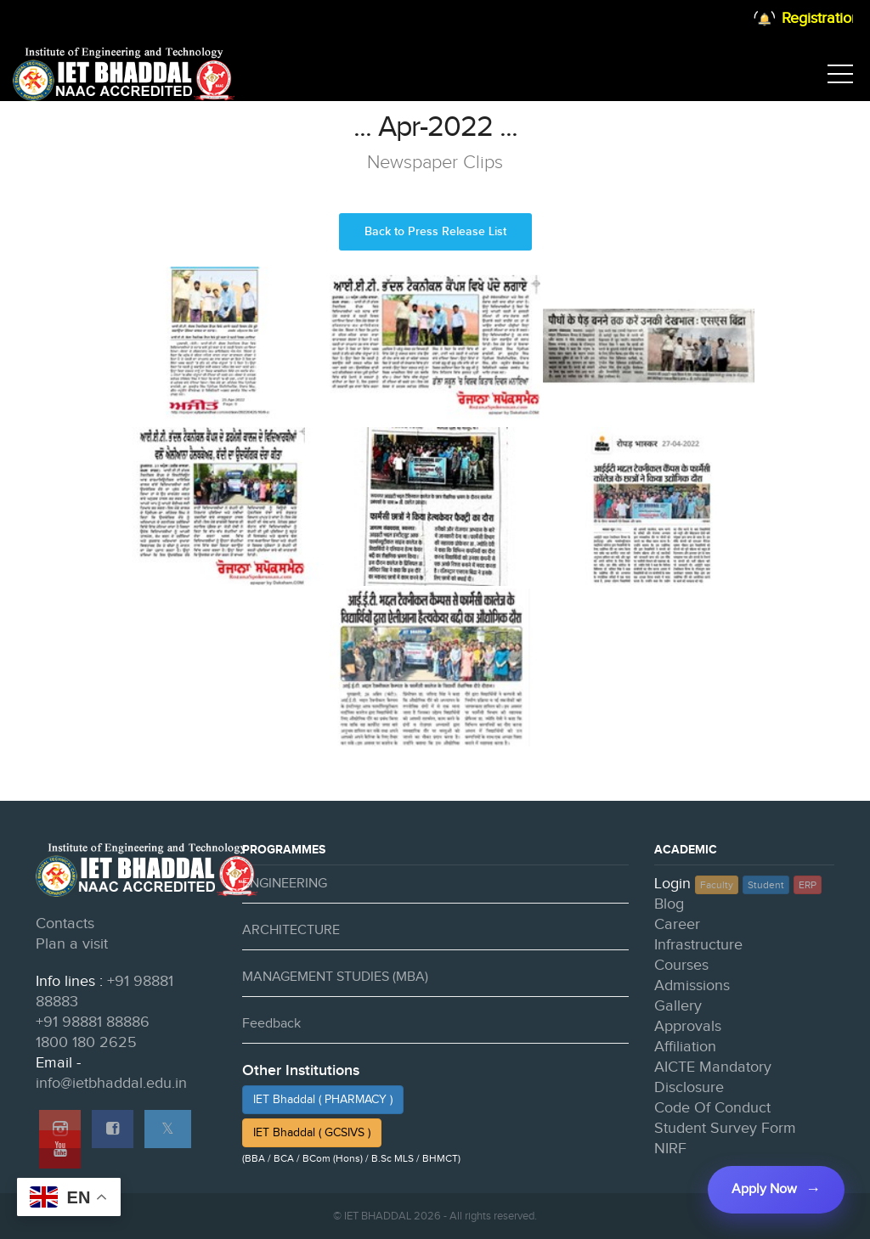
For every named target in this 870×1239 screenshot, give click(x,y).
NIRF (670, 1148)
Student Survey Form (725, 1128)
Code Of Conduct (712, 1108)
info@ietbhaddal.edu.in (111, 1083)
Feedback (271, 1024)
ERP (807, 885)
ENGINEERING (284, 884)
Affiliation (685, 1047)
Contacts (65, 923)
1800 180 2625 (86, 1042)
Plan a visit (72, 944)
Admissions (692, 985)
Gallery (678, 1006)
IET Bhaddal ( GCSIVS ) (311, 1133)
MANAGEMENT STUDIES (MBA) (335, 977)
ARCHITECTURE (291, 930)
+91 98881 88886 (93, 1022)
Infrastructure (698, 945)
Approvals (687, 1026)
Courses (681, 965)
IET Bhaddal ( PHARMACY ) (323, 1100)
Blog (669, 904)
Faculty (716, 885)
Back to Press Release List (435, 231)
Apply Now (764, 1189)
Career (677, 924)
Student (766, 885)
